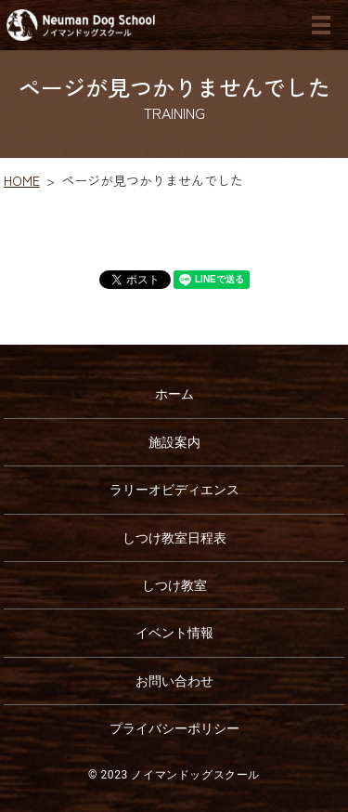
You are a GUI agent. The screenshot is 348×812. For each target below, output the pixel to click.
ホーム (174, 393)
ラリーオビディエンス (174, 489)
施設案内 (174, 442)
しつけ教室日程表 (174, 537)
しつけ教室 (174, 585)
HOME (22, 180)
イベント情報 (174, 632)
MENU (321, 25)
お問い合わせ (174, 681)
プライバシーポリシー (174, 728)
